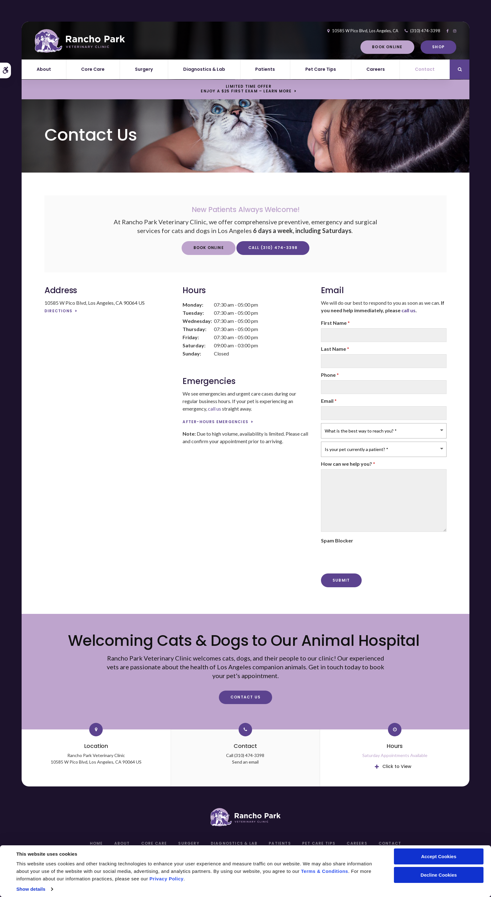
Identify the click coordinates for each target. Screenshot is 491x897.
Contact (425, 69)
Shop (428, 46)
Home (96, 843)
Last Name (335, 349)
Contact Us (245, 697)
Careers (375, 69)
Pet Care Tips (320, 69)
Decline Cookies (439, 875)
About (44, 69)
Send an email (245, 762)
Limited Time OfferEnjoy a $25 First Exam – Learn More (246, 89)
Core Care (93, 69)
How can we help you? (348, 464)
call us (214, 409)
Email (329, 401)
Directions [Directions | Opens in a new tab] (58, 311)
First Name (335, 323)
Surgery (144, 69)
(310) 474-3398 (416, 30)
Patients (265, 69)
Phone (330, 375)
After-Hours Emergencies (215, 422)
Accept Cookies (439, 856)
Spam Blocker (337, 540)
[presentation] (368, 558)
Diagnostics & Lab (204, 69)
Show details (30, 889)
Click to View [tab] (396, 766)
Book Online (377, 46)
